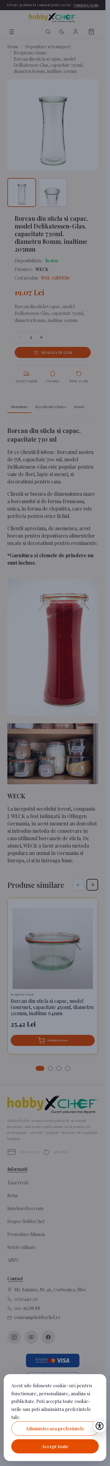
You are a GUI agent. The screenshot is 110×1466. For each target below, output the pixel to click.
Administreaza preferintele (55, 1428)
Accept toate (55, 1446)
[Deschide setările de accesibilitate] (99, 1426)
